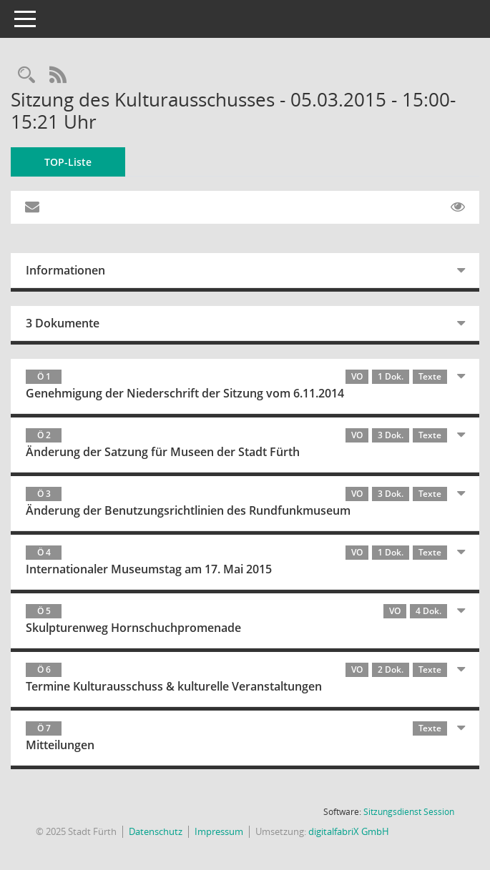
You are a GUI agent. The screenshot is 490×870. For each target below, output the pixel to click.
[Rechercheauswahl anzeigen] (26, 75)
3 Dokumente (62, 323)
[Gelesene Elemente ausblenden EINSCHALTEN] (458, 207)
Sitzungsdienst (408, 812)
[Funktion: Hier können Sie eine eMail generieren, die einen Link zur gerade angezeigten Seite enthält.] (32, 207)
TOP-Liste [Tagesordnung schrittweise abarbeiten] (68, 162)
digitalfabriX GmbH (348, 831)
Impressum (219, 831)
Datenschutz (155, 831)
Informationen (65, 270)
